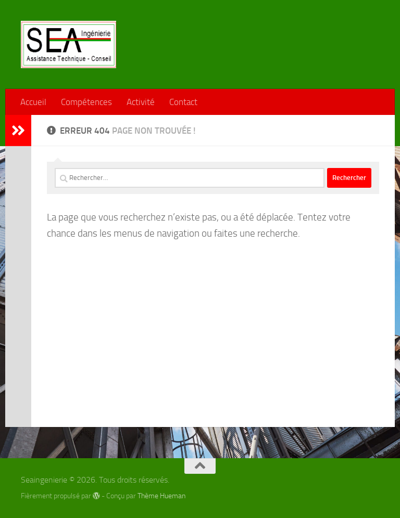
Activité (141, 102)
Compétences (86, 102)
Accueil (33, 102)
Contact (183, 102)
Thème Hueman (161, 495)
